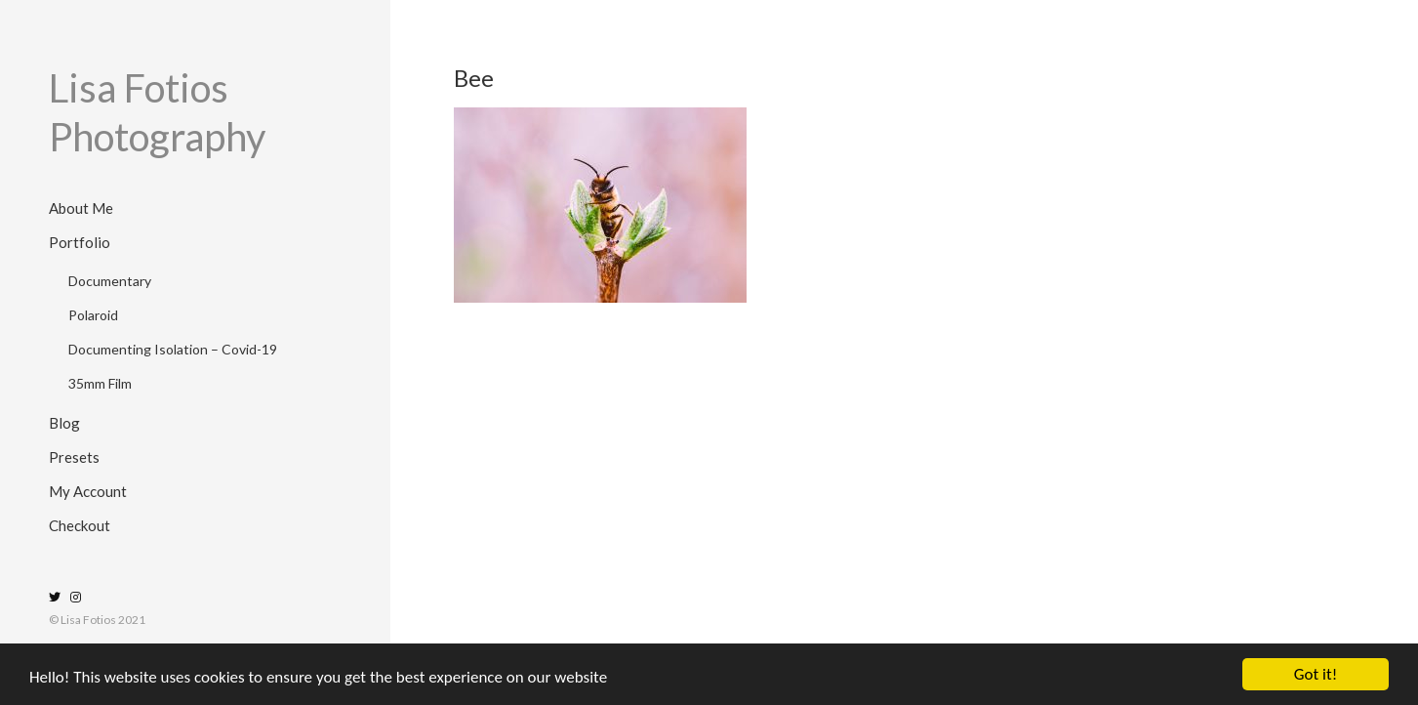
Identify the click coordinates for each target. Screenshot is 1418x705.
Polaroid (93, 315)
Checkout (79, 525)
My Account (88, 491)
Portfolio (79, 242)
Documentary (109, 280)
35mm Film (100, 383)
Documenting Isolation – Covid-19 (172, 349)
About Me (81, 208)
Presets (74, 457)
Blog (64, 423)
